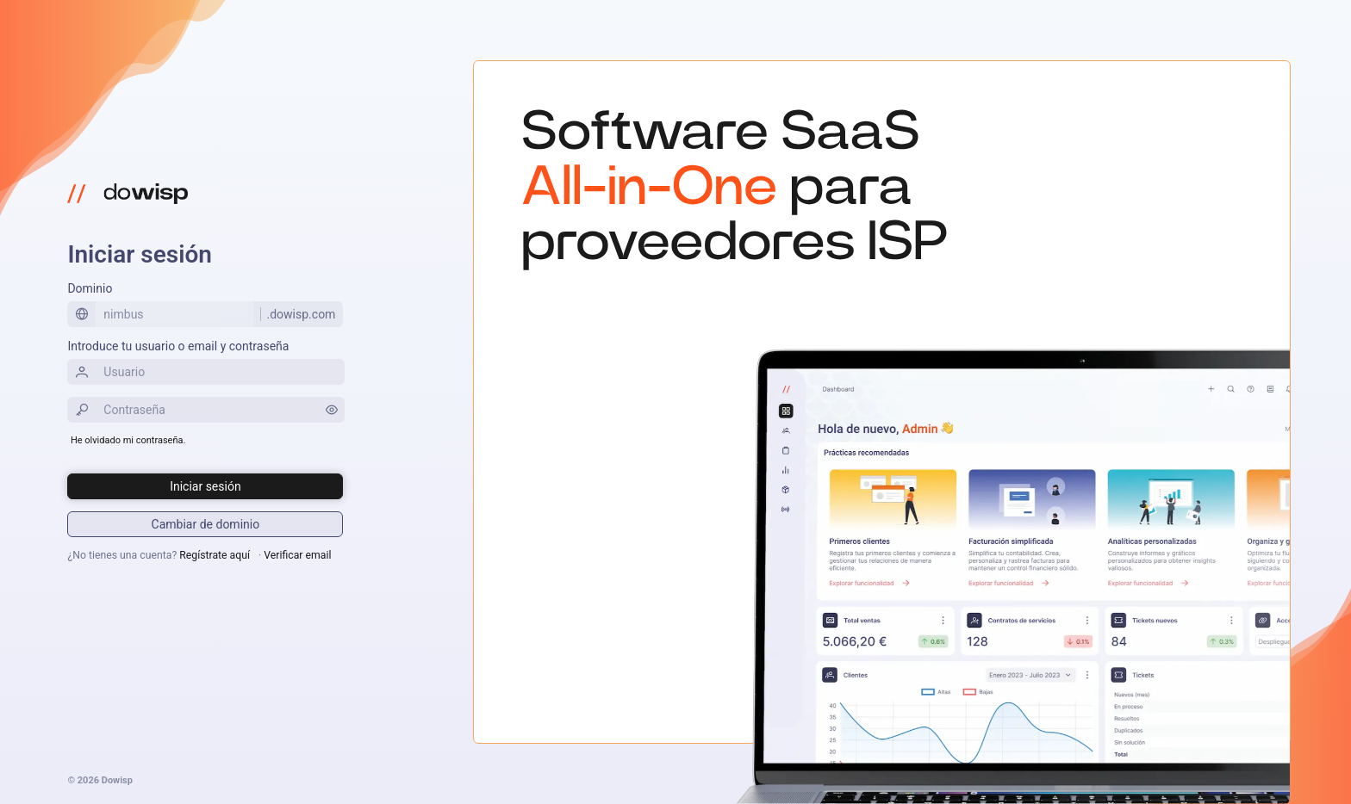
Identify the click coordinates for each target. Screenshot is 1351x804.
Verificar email (297, 555)
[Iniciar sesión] (205, 486)
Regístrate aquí (214, 555)
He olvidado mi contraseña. (128, 440)
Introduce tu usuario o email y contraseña (178, 346)
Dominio (89, 288)
